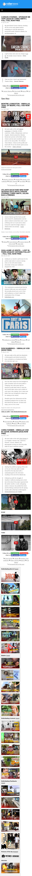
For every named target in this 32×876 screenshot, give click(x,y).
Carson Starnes (7, 91)
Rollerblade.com (9, 297)
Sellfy (20, 491)
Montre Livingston (9, 179)
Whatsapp (16, 86)
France (24, 340)
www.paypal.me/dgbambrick (7, 409)
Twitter (24, 88)
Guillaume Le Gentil (9, 340)
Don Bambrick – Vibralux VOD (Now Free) (15, 349)
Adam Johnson (17, 146)
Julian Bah (20, 244)
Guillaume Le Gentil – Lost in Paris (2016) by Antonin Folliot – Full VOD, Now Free (16, 252)
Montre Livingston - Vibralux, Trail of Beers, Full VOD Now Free (15, 105)
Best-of (24, 91)
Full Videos (22, 181)
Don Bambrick (9, 421)
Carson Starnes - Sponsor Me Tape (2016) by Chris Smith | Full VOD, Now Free (15, 18)
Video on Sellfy (5, 411)
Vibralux (18, 179)
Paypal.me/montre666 (6, 169)
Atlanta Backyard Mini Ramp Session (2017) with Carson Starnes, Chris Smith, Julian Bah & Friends (15, 192)
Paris (18, 340)
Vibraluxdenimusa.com (11, 491)
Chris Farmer (23, 438)
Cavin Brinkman (13, 242)
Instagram (24, 86)
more (16, 569)
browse (15, 851)
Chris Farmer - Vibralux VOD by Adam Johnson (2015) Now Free (15, 431)
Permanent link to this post (16, 95)
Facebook (16, 88)
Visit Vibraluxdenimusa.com (19, 411)
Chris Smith (17, 91)
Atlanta (5, 242)
